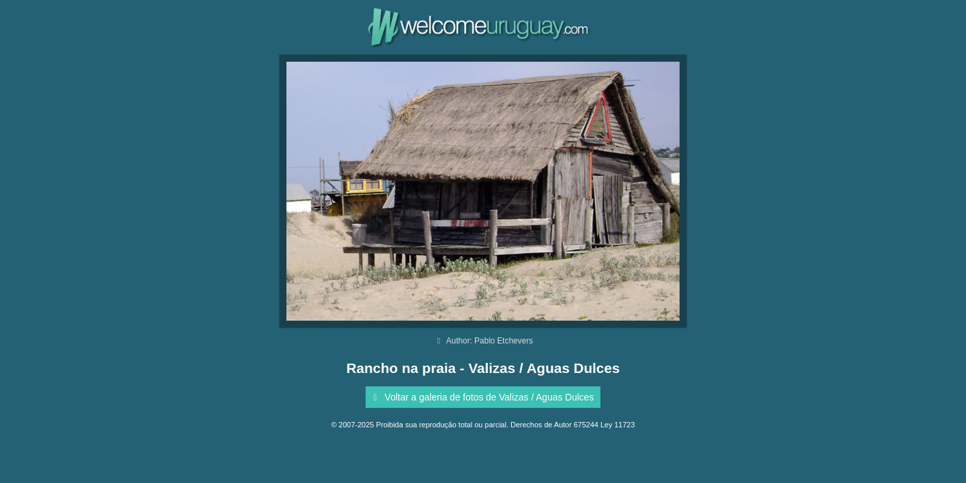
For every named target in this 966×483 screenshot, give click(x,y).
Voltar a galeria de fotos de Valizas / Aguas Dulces (481, 397)
